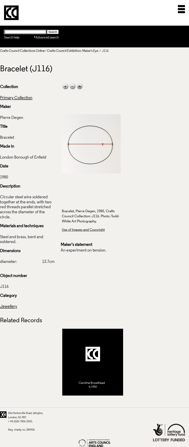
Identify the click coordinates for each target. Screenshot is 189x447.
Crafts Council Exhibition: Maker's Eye (72, 51)
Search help (11, 37)
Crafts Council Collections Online (22, 51)
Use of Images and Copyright (83, 230)
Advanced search (47, 37)
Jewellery (8, 307)
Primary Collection (16, 98)
